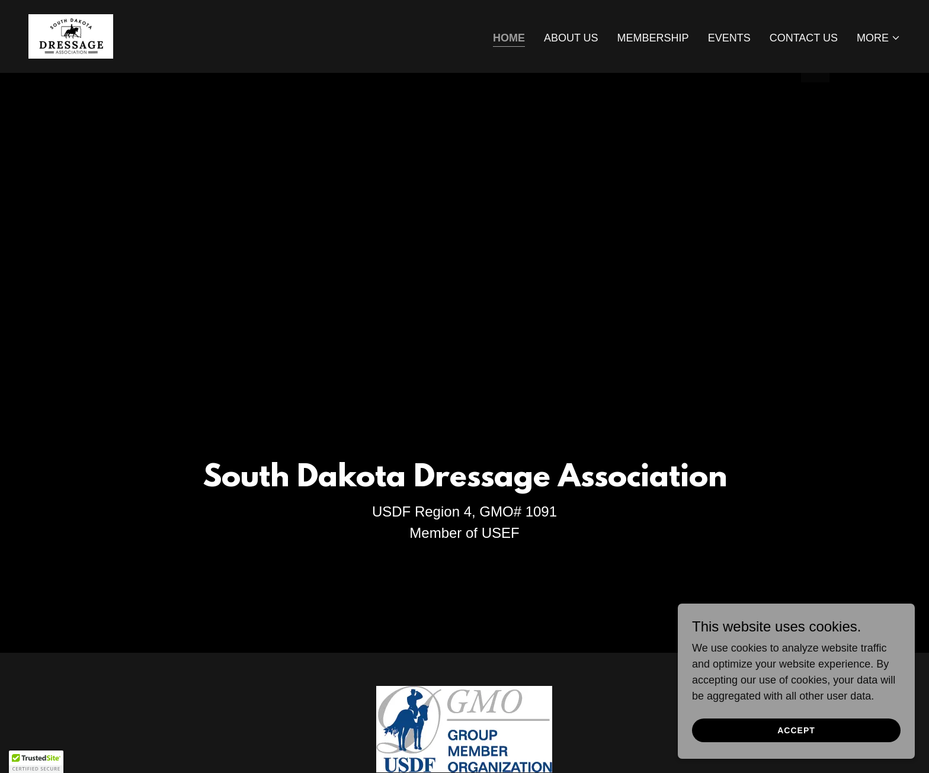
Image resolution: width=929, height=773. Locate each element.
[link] (70, 35)
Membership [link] (653, 38)
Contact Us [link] (804, 38)
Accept (796, 730)
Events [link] (729, 38)
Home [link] (509, 38)
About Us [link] (571, 38)
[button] (879, 38)
